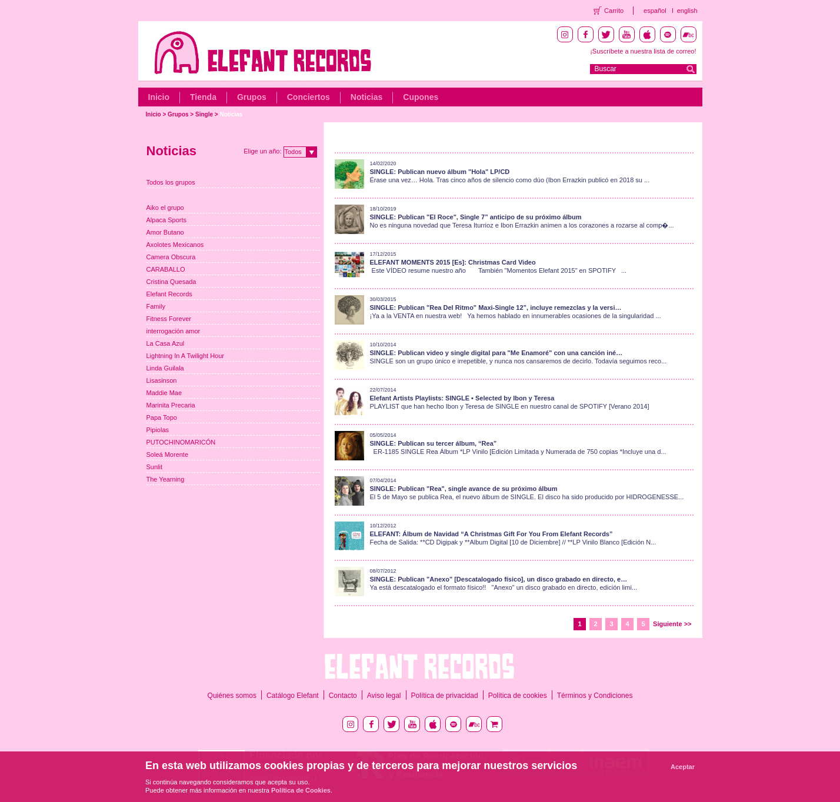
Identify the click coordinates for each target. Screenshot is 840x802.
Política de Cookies (301, 790)
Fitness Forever (168, 318)
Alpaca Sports (166, 219)
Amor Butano (165, 232)
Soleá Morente (167, 454)
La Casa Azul (165, 343)
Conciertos (308, 97)
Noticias (366, 97)
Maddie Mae (164, 392)
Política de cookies (517, 695)
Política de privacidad (444, 695)
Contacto (343, 695)
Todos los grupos (170, 182)
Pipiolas (157, 429)
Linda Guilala (165, 368)
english (687, 10)
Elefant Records (169, 294)
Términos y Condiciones (595, 695)
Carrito (614, 10)
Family (155, 306)
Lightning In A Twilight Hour (185, 355)
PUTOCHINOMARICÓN (181, 442)
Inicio (159, 97)
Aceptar (683, 766)
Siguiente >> (672, 623)
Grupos (251, 97)
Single (204, 114)
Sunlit (154, 466)
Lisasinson (161, 380)
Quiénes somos (232, 695)
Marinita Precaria (170, 405)
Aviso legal (384, 695)
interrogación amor (173, 331)
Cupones (420, 97)
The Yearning (165, 479)
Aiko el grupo (165, 207)
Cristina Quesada (171, 281)
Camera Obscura (171, 256)
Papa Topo (161, 417)
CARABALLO (165, 269)
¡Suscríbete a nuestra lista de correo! (643, 51)
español (655, 10)
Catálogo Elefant (292, 695)
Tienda (203, 97)
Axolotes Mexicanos (175, 244)
